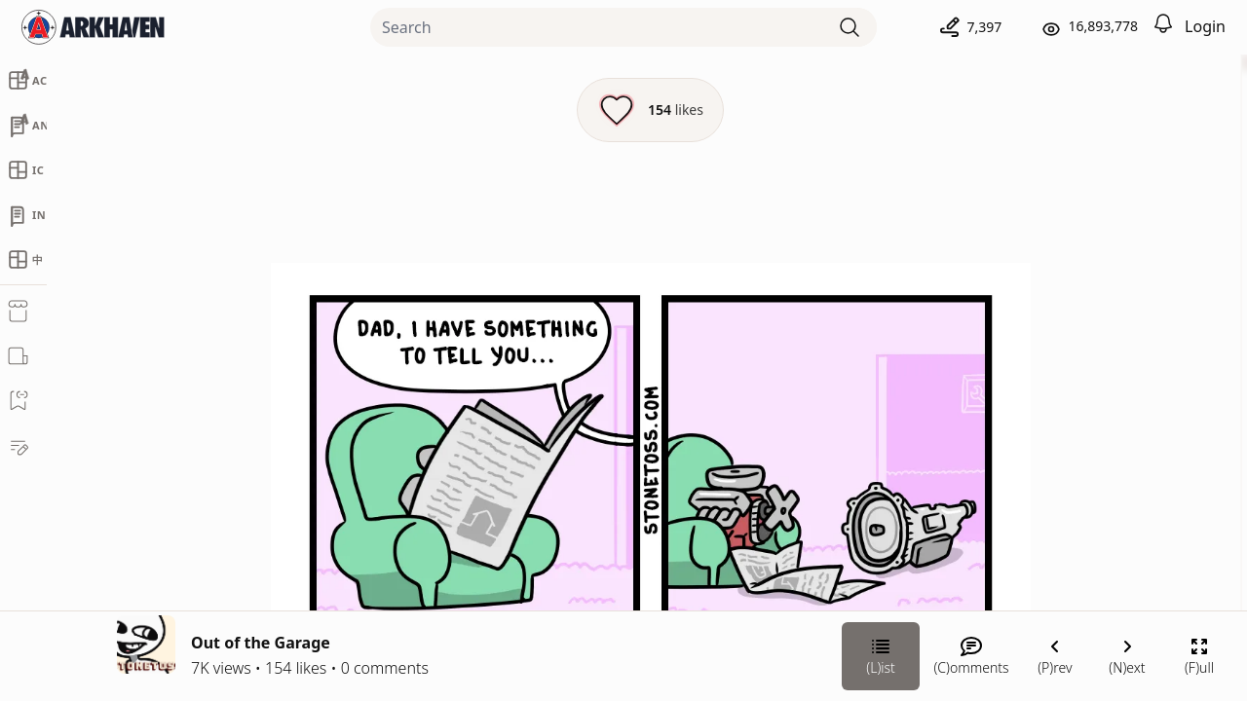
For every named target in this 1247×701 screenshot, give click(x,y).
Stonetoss (1029, 376)
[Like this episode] (441, 110)
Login (1205, 26)
